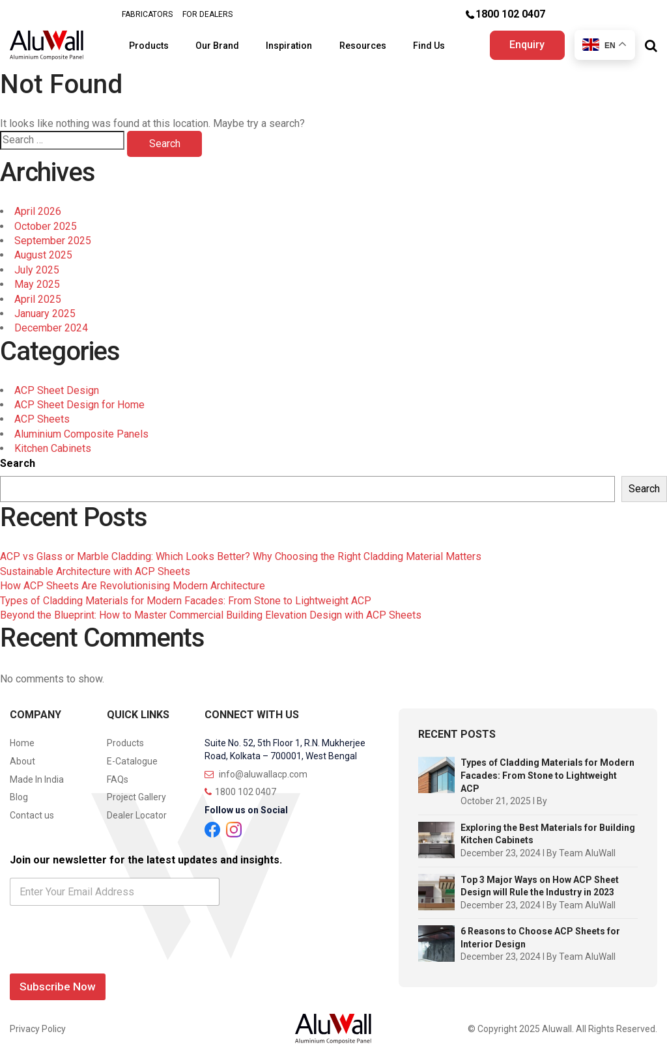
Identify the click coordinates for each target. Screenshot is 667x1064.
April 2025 (37, 299)
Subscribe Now (58, 986)
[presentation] (109, 960)
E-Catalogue (132, 761)
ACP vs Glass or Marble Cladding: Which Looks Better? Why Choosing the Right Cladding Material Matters (240, 556)
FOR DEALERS (207, 14)
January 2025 (45, 313)
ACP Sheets (42, 419)
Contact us (32, 815)
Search (17, 463)
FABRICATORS (147, 14)
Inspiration (290, 45)
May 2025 (37, 284)
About (22, 761)
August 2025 (43, 255)
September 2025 (52, 240)
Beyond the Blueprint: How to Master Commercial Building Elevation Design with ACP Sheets (210, 615)
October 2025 (45, 226)
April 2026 (37, 211)
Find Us (430, 45)
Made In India (37, 779)
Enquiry (527, 44)
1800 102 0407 (510, 14)
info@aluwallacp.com (256, 774)
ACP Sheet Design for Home (79, 405)
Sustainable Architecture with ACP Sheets (95, 571)
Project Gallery (136, 797)
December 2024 (51, 328)
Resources (363, 45)
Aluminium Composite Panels (81, 434)
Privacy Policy (38, 1029)
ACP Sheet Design (56, 390)
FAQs (117, 779)
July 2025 (36, 270)
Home (22, 743)
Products (149, 45)
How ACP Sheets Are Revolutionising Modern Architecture (132, 586)
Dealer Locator (137, 815)
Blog (19, 797)
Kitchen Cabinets (52, 448)
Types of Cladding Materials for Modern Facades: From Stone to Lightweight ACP (185, 601)
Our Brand (218, 45)
